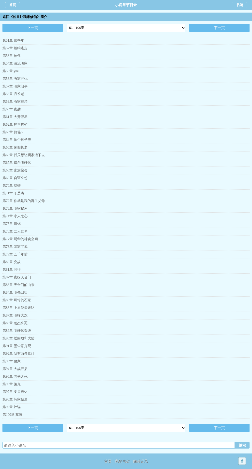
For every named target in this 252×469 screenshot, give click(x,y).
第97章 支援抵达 (15, 392)
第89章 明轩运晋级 (16, 331)
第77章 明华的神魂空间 (20, 239)
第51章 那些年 (13, 40)
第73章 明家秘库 (15, 208)
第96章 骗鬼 (11, 384)
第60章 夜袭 (11, 109)
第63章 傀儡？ (13, 132)
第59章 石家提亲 (15, 101)
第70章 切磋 (11, 185)
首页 (12, 5)
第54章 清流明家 (15, 63)
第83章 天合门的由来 (18, 285)
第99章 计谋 (11, 407)
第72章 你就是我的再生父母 (23, 201)
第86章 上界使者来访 (18, 308)
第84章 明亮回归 (15, 292)
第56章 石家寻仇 (15, 79)
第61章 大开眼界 (15, 117)
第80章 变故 (11, 262)
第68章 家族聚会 (15, 170)
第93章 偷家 (11, 361)
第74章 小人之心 (15, 216)
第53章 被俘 (11, 56)
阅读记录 (140, 461)
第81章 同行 (11, 269)
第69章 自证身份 (15, 178)
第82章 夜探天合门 (16, 277)
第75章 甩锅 (11, 224)
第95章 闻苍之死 (15, 376)
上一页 (32, 28)
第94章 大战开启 (15, 369)
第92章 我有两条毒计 (18, 353)
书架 (239, 5)
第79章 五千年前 (15, 254)
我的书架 (122, 461)
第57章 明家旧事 (15, 86)
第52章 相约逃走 (15, 48)
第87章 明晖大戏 (15, 315)
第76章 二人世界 (15, 231)
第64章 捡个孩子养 (16, 140)
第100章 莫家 (12, 415)
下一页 (219, 28)
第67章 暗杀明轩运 (16, 163)
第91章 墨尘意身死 (16, 346)
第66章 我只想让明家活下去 (23, 155)
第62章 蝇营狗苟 (15, 124)
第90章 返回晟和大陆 (18, 338)
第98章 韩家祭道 (15, 399)
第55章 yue (10, 71)
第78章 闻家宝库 (15, 247)
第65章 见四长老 (15, 147)
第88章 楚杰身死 (15, 323)
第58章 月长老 (13, 94)
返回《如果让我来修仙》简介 (24, 17)
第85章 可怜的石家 (16, 300)
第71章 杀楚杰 (13, 193)
